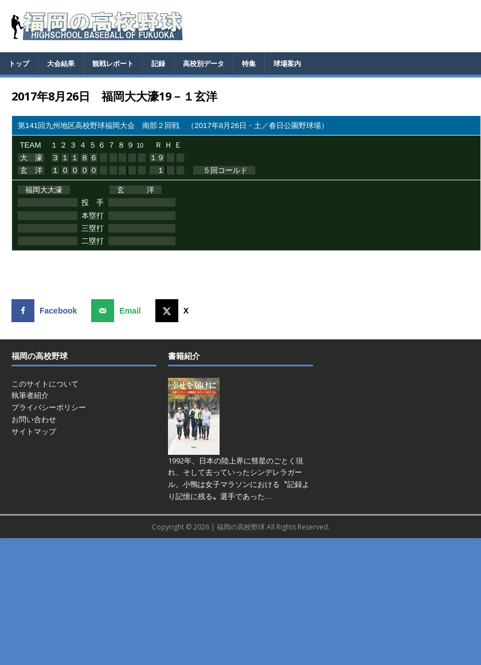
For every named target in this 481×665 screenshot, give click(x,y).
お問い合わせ (33, 419)
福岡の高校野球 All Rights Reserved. (273, 527)
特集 (249, 63)
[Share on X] (174, 310)
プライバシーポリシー (48, 407)
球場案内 (287, 63)
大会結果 (61, 63)
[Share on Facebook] (46, 310)
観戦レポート (113, 63)
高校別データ (203, 63)
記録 (158, 63)
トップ (19, 63)
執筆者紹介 (30, 395)
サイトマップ (33, 431)
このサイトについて (45, 383)
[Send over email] (118, 310)
